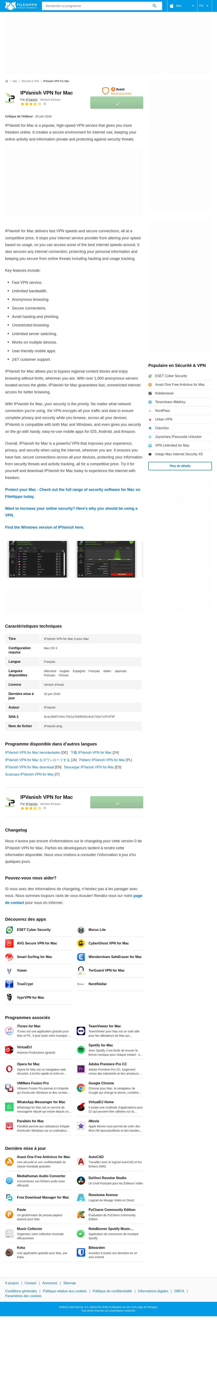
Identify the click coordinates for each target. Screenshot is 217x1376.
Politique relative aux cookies (64, 1291)
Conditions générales (21, 1291)
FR (204, 5)
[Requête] (102, 6)
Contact (30, 1283)
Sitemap (69, 1283)
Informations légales (153, 1291)
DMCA (179, 1291)
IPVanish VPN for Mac (46, 93)
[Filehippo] (21, 6)
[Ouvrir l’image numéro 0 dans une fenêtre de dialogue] (38, 559)
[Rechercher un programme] (154, 6)
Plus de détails (180, 466)
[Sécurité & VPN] (30, 81)
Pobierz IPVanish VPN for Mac (102, 760)
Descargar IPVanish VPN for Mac (89, 767)
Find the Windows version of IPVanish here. (44, 527)
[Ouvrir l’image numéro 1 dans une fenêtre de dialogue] (106, 559)
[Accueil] (6, 81)
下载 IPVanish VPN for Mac (90, 752)
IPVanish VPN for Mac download (29, 767)
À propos (12, 1283)
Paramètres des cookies (23, 1296)
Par (29, 99)
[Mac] (15, 81)
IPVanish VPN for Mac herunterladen (32, 752)
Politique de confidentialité (112, 1291)
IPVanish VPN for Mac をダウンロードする (37, 760)
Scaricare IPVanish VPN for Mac (29, 774)
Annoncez (49, 1283)
